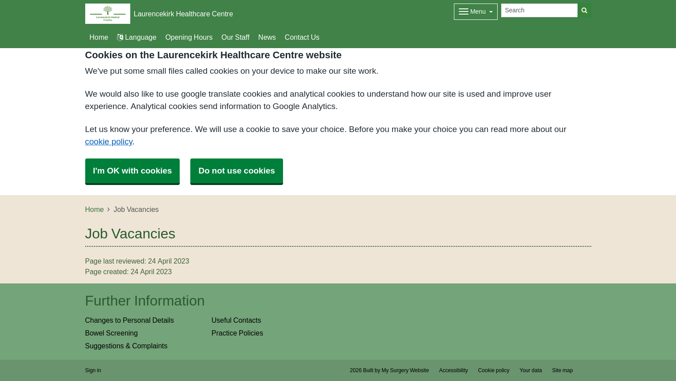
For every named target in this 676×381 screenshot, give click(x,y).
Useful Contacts (236, 320)
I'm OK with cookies (132, 170)
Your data (531, 370)
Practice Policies (237, 332)
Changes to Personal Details (129, 320)
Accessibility (453, 370)
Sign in (93, 370)
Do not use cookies (236, 170)
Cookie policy (494, 370)
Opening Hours (188, 37)
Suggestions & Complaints (126, 345)
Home (94, 209)
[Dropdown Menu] (476, 12)
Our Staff (235, 37)
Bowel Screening (111, 332)
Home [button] (99, 37)
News (267, 37)
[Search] (539, 10)
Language (136, 37)
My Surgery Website (405, 370)
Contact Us (302, 37)
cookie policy (108, 141)
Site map (562, 370)
